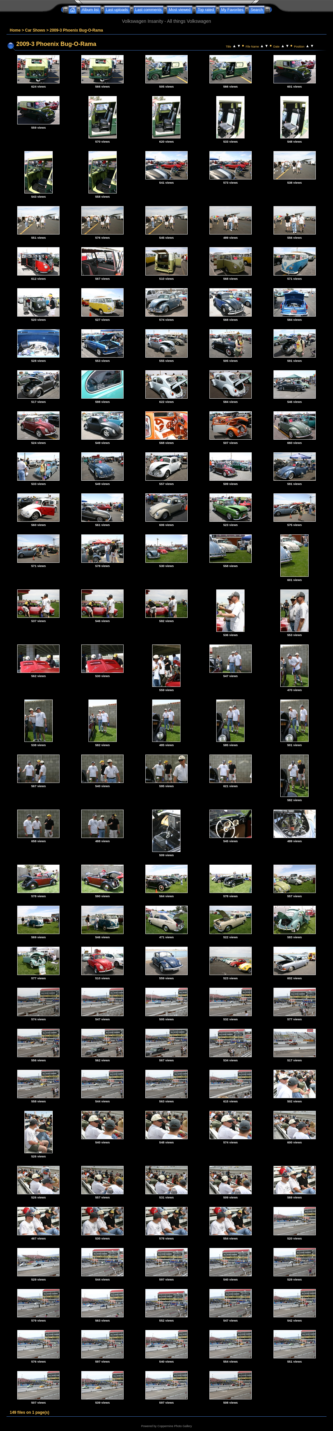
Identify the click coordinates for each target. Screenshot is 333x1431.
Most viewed (180, 9)
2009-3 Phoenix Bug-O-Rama (76, 30)
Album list (90, 9)
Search (256, 9)
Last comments (148, 9)
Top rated (206, 9)
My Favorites (232, 9)
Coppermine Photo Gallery (174, 1426)
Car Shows (35, 30)
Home (15, 30)
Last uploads (117, 9)
